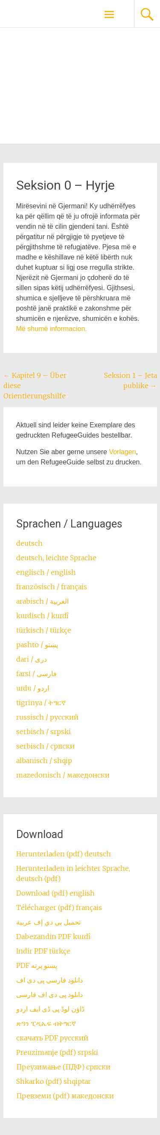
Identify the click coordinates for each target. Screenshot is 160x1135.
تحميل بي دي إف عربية (48, 922)
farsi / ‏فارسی (36, 673)
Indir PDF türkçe (43, 951)
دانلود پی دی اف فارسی (49, 994)
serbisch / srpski (43, 731)
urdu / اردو (32, 688)
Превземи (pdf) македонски (65, 1096)
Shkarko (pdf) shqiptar (53, 1081)
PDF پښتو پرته (36, 965)
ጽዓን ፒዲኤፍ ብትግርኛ (46, 1023)
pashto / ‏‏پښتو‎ (37, 644)
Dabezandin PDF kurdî (53, 936)
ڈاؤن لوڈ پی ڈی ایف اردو (50, 1009)
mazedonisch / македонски (63, 775)
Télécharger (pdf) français (59, 907)
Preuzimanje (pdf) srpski (57, 1052)
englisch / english (46, 572)
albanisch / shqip (44, 760)
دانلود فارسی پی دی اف (49, 980)
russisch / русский (47, 717)
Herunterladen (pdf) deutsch (63, 854)
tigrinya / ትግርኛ (41, 702)
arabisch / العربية (42, 601)
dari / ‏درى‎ (31, 659)
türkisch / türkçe (43, 630)
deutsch (29, 543)
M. (51, 328)
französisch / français (51, 586)
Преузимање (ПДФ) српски (63, 1067)
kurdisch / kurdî (42, 615)
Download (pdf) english (55, 893)
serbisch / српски (45, 746)
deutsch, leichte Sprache (56, 557)
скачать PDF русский (52, 1038)
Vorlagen (122, 451)
